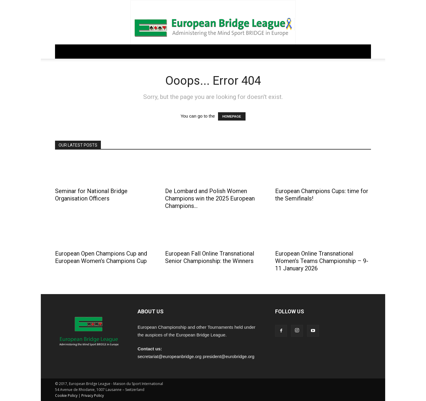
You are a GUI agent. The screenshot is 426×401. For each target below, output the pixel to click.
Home (65, 51)
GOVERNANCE (94, 51)
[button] (364, 52)
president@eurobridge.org (228, 356)
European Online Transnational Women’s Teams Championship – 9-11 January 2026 (321, 261)
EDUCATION (206, 51)
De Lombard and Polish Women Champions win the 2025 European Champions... (210, 198)
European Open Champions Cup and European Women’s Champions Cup (101, 257)
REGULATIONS (131, 51)
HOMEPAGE (231, 116)
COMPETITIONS (170, 51)
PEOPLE (235, 51)
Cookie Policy (66, 395)
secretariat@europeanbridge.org (169, 356)
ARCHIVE (260, 51)
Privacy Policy (92, 395)
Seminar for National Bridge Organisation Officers (91, 194)
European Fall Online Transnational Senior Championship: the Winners (209, 257)
